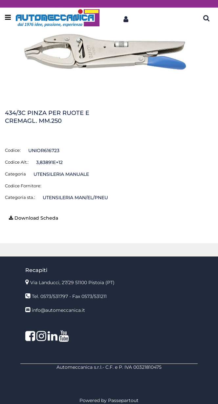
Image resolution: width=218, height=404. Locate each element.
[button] (125, 17)
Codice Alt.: (17, 162)
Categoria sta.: (20, 197)
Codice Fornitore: (23, 185)
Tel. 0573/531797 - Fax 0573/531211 (69, 296)
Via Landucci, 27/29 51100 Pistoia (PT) (72, 282)
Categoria (15, 173)
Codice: (13, 150)
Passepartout (123, 400)
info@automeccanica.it (58, 310)
